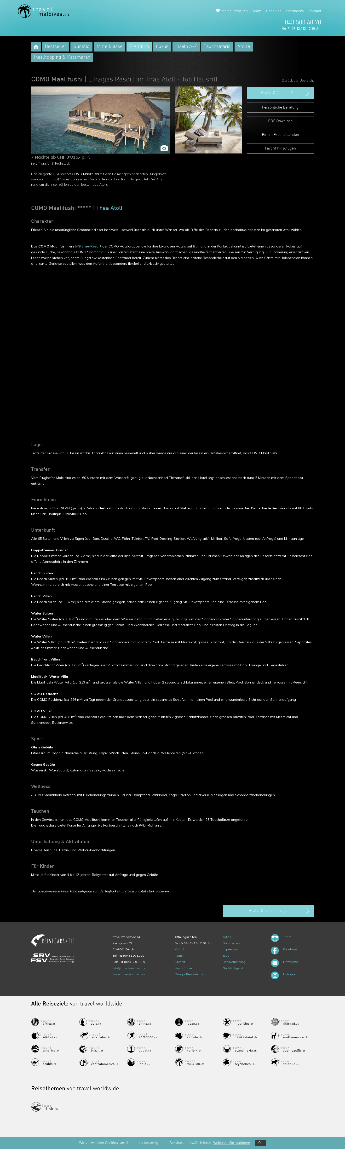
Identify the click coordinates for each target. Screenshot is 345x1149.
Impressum (231, 949)
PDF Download (280, 121)
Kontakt (314, 11)
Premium (139, 46)
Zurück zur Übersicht (298, 80)
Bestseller (55, 46)
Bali (196, 246)
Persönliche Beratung (280, 107)
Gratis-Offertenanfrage (285, 93)
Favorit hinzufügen (280, 148)
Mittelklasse (109, 46)
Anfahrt (180, 962)
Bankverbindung (234, 962)
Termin (179, 955)
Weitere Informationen (231, 1143)
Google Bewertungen (190, 974)
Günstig (81, 46)
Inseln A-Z (186, 46)
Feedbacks (295, 11)
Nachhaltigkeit (233, 968)
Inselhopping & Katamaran (62, 57)
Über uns (274, 11)
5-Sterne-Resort (88, 246)
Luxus (162, 46)
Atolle (243, 46)
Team (256, 11)
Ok (260, 1143)
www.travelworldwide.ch (130, 974)
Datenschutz (232, 943)
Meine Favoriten (234, 11)
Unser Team (183, 968)
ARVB (227, 937)
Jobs (226, 955)
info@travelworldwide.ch (130, 968)
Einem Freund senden (280, 135)
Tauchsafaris (217, 46)
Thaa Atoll (109, 208)
